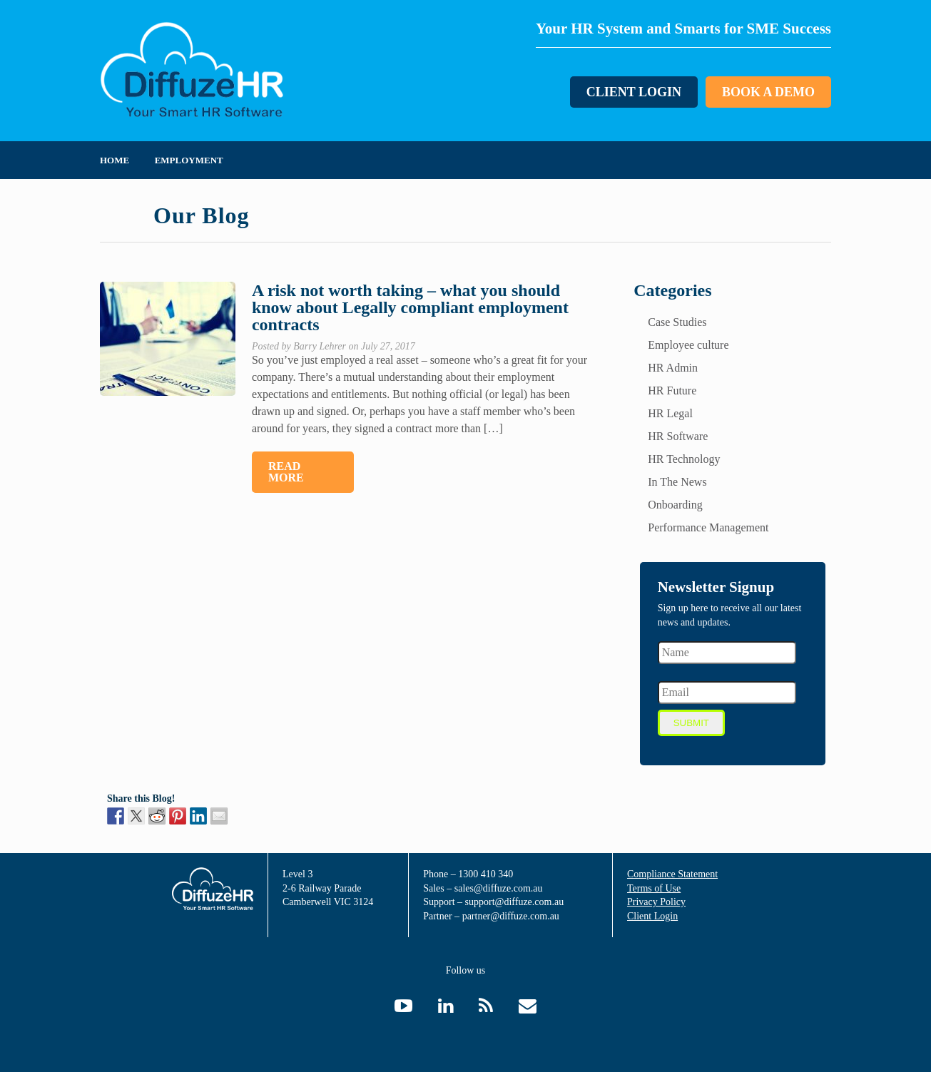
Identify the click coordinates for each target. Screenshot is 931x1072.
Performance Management (708, 527)
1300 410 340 (485, 874)
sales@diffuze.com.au (498, 888)
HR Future (672, 390)
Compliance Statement (672, 874)
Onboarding (675, 505)
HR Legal (670, 413)
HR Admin (673, 368)
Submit (691, 723)
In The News (677, 482)
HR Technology (684, 459)
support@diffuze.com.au (514, 902)
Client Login (633, 92)
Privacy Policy (656, 902)
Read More (286, 472)
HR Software (678, 436)
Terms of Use (654, 888)
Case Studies (677, 322)
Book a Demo (768, 92)
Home (114, 160)
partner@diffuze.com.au (510, 916)
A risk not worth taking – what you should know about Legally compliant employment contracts (410, 307)
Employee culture (688, 345)
